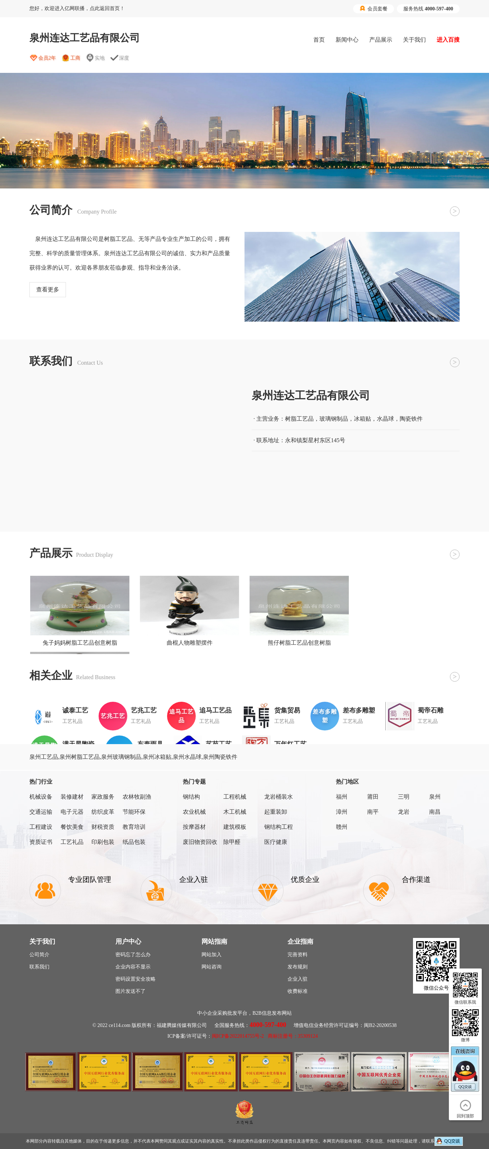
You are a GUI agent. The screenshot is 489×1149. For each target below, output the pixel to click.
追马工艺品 (215, 710)
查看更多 (47, 289)
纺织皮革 (102, 812)
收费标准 (298, 991)
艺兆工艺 (144, 710)
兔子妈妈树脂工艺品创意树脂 (80, 642)
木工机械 (234, 812)
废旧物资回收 (200, 842)
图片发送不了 (130, 991)
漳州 (341, 812)
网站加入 (211, 954)
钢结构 (191, 797)
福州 (341, 797)
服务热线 (428, 8)
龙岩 (403, 812)
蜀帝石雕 (430, 710)
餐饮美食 (72, 827)
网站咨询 (211, 967)
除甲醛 (232, 842)
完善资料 (298, 954)
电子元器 (72, 812)
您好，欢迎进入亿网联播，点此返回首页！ (77, 8)
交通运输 (40, 812)
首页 (319, 40)
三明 (403, 797)
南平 (373, 812)
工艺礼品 (72, 842)
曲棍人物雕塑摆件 (190, 642)
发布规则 (298, 967)
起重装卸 (275, 812)
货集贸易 (287, 710)
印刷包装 (102, 842)
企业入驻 (298, 979)
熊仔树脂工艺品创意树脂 (299, 642)
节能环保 (134, 812)
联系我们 (39, 967)
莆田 (373, 797)
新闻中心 (347, 40)
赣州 (341, 827)
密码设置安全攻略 (135, 979)
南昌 (435, 812)
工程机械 (234, 797)
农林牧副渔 (137, 797)
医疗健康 (275, 842)
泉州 (435, 797)
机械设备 (40, 797)
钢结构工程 (278, 827)
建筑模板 (234, 827)
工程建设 (40, 827)
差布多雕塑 (359, 710)
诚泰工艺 (75, 710)
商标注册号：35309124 (293, 1036)
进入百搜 (448, 40)
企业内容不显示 (133, 967)
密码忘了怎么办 (133, 954)
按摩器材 (194, 827)
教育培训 (134, 827)
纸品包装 (134, 842)
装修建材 (72, 797)
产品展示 (380, 40)
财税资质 (102, 827)
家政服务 (102, 797)
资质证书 (40, 842)
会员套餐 (374, 8)
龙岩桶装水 (278, 797)
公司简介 (39, 954)
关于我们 (414, 40)
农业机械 (194, 812)
